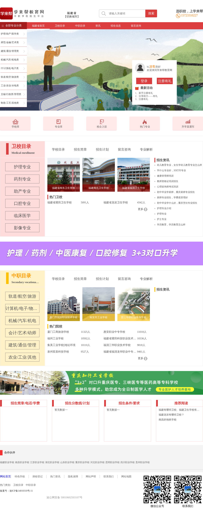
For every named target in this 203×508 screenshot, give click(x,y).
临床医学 (22, 215)
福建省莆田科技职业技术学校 (120, 338)
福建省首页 (38, 25)
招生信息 (116, 25)
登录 (144, 81)
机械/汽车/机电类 (10, 59)
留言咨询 (136, 25)
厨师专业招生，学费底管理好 (172, 197)
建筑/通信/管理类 (10, 51)
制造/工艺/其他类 (10, 103)
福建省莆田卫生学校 (59, 202)
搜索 (151, 13)
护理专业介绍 (164, 208)
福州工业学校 (55, 338)
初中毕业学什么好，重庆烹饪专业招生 (177, 203)
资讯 (97, 25)
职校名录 (40, 491)
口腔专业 (22, 203)
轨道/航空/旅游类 (10, 77)
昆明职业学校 (112, 462)
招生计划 (102, 149)
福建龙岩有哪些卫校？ (171, 414)
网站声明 (91, 476)
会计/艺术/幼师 (22, 333)
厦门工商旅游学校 (58, 331)
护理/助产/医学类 (10, 34)
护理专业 (22, 167)
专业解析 (146, 149)
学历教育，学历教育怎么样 (171, 224)
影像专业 (22, 228)
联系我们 (109, 476)
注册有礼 (165, 81)
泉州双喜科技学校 (58, 351)
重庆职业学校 (82, 462)
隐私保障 (73, 476)
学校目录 (58, 149)
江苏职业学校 (37, 462)
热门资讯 (55, 476)
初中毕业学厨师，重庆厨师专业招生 (176, 192)
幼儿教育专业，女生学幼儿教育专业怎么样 (179, 165)
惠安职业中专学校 (114, 331)
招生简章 (80, 149)
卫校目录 (60, 25)
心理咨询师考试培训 (167, 186)
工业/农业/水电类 (10, 85)
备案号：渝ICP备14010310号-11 (16, 491)
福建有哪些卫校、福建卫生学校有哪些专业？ (179, 409)
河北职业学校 (97, 462)
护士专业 (161, 219)
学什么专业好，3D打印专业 (171, 170)
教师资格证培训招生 (167, 181)
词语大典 (50, 491)
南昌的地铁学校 (167, 419)
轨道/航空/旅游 (22, 296)
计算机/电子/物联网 (22, 308)
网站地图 (126, 476)
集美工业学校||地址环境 (61, 345)
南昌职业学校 (22, 462)
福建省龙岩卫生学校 (116, 202)
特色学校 (20, 476)
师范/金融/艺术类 (10, 42)
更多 (142, 209)
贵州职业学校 (143, 462)
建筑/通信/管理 (22, 345)
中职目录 (80, 25)
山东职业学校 (67, 462)
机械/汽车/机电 (22, 320)
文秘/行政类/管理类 (11, 94)
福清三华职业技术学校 (117, 345)
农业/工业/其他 (22, 357)
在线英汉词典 (62, 491)
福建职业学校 (7, 462)
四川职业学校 (127, 462)
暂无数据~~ (61, 409)
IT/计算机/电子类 (10, 68)
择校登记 (37, 476)
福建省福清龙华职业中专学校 (120, 351)
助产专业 (22, 191)
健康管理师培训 (165, 176)
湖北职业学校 (52, 462)
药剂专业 (22, 179)
